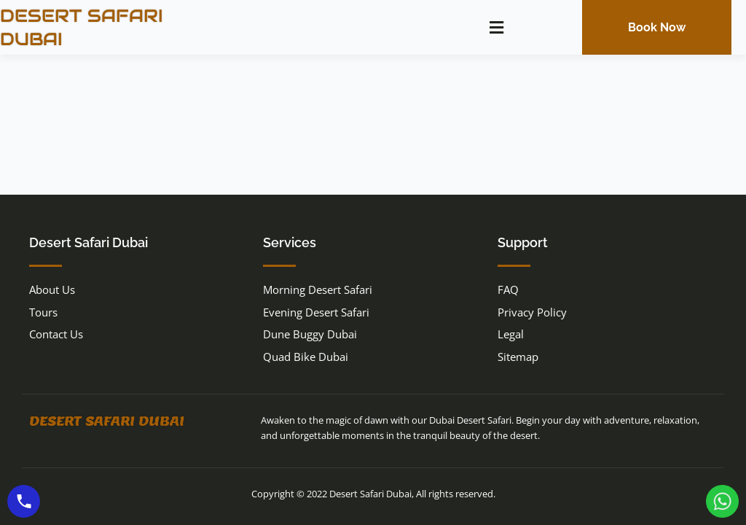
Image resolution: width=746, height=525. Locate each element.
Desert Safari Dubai (106, 421)
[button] (496, 27)
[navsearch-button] (545, 25)
